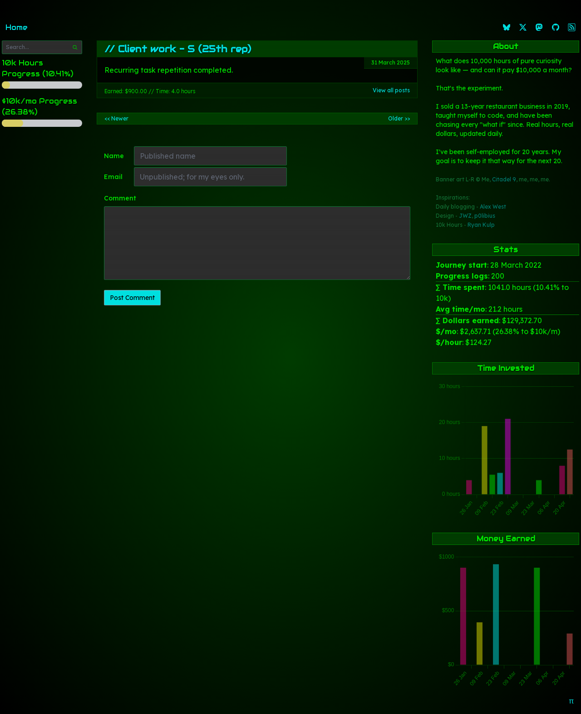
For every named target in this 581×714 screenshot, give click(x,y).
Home (16, 27)
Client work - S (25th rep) (184, 49)
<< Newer (116, 118)
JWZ (465, 215)
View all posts (391, 90)
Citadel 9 (504, 179)
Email (113, 177)
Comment (120, 198)
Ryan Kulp (481, 224)
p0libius (484, 215)
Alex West (493, 206)
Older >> (399, 118)
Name (114, 156)
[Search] (75, 47)
